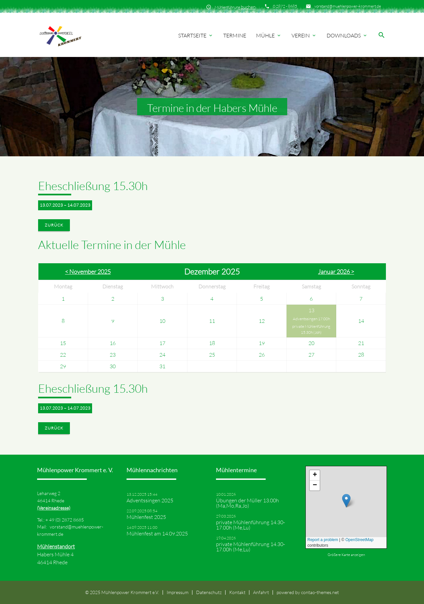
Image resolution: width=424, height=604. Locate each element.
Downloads (347, 35)
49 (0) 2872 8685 (66, 520)
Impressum (177, 592)
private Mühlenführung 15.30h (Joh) (311, 329)
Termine (234, 35)
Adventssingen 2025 (150, 500)
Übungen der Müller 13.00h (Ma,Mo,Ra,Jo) (247, 503)
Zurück (54, 225)
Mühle (269, 35)
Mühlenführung (235, 7)
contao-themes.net (320, 592)
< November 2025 (88, 271)
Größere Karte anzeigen (346, 554)
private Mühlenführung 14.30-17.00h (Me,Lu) (250, 525)
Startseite (195, 35)
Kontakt (237, 592)
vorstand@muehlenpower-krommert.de (347, 6)
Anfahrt (261, 592)
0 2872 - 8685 (285, 6)
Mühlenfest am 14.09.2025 (157, 533)
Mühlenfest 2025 (146, 517)
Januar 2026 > (336, 271)
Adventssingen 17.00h (311, 318)
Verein (304, 35)
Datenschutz (209, 592)
